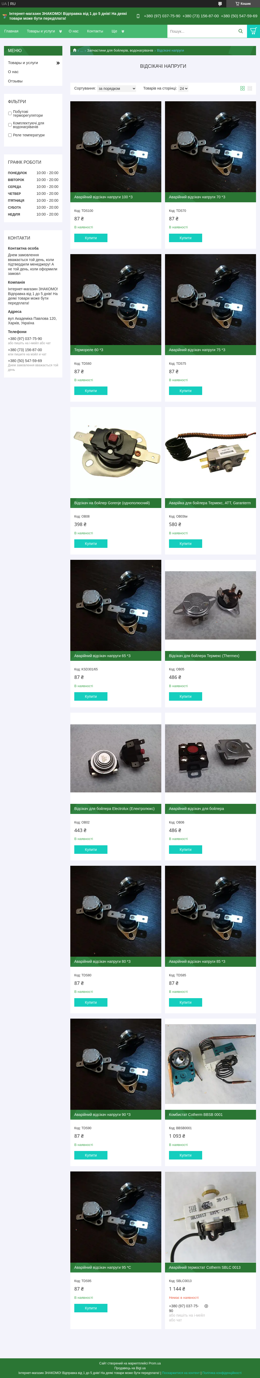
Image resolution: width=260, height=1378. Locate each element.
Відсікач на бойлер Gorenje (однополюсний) (112, 503)
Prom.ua (155, 1363)
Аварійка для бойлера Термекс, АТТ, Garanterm (210, 503)
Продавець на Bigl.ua (130, 1368)
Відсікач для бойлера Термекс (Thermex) (204, 656)
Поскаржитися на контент (181, 1373)
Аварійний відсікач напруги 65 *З (102, 656)
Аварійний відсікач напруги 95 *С (102, 1267)
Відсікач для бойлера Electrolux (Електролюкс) (114, 808)
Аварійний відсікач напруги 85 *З (197, 961)
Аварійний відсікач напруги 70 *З (197, 197)
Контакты (95, 31)
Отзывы (15, 81)
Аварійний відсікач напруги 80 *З (102, 961)
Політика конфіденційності (222, 1373)
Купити (91, 238)
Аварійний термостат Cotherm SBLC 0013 (205, 1267)
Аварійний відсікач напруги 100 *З (103, 197)
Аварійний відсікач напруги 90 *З (102, 1114)
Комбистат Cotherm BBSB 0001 (196, 1114)
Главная (11, 31)
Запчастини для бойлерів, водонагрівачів (120, 50)
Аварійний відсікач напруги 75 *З (197, 350)
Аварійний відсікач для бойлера (196, 808)
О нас (74, 31)
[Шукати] (240, 31)
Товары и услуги (41, 31)
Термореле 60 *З (88, 350)
